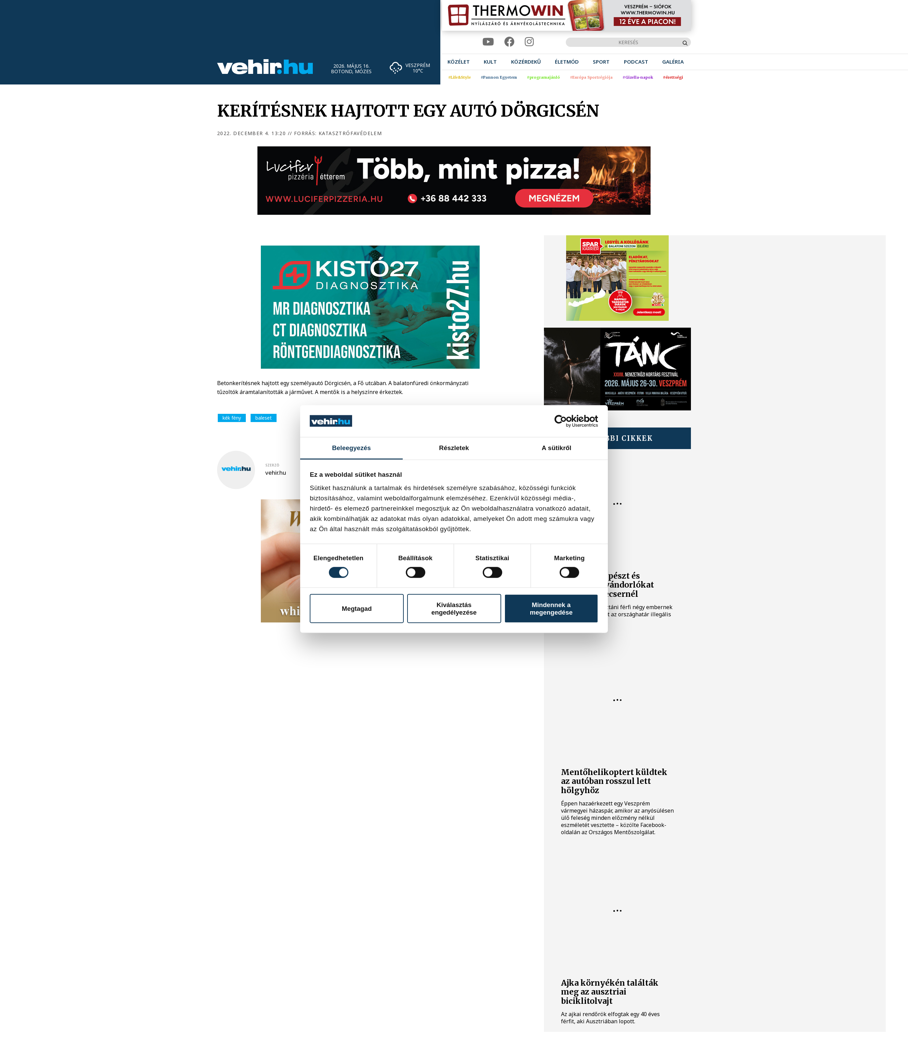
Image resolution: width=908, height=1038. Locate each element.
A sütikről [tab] (557, 447)
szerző (272, 465)
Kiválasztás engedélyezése (454, 608)
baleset (263, 418)
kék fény (232, 418)
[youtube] (488, 42)
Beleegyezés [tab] (351, 447)
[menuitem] (459, 62)
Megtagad (357, 608)
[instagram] (529, 42)
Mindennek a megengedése (551, 608)
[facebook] (509, 42)
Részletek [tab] (454, 447)
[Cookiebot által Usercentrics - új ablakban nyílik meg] (568, 421)
